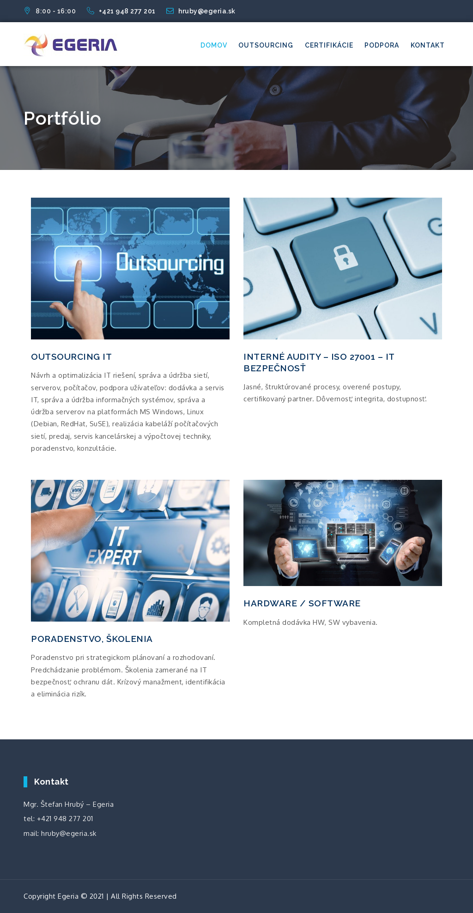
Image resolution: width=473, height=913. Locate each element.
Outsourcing (265, 45)
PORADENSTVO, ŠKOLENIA (92, 639)
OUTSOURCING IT (71, 356)
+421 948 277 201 (122, 11)
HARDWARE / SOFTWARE (302, 603)
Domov (213, 45)
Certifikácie (329, 45)
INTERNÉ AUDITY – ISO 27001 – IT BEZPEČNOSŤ (318, 362)
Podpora (381, 45)
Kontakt (428, 45)
